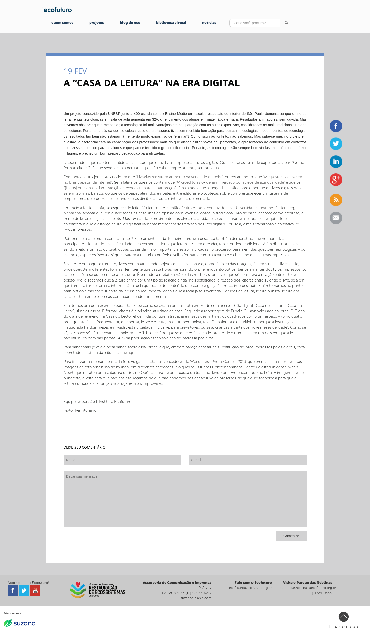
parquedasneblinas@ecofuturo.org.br (307, 588)
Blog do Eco (130, 23)
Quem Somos (62, 23)
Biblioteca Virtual (171, 23)
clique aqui (126, 352)
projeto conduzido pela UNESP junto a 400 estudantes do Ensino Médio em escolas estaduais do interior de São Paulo (167, 114)
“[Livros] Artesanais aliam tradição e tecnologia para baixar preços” (120, 188)
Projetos (96, 23)
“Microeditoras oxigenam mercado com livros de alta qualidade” (230, 182)
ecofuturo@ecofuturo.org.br (250, 588)
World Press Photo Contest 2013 (218, 361)
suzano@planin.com (196, 598)
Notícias (209, 23)
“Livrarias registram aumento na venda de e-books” (179, 177)
